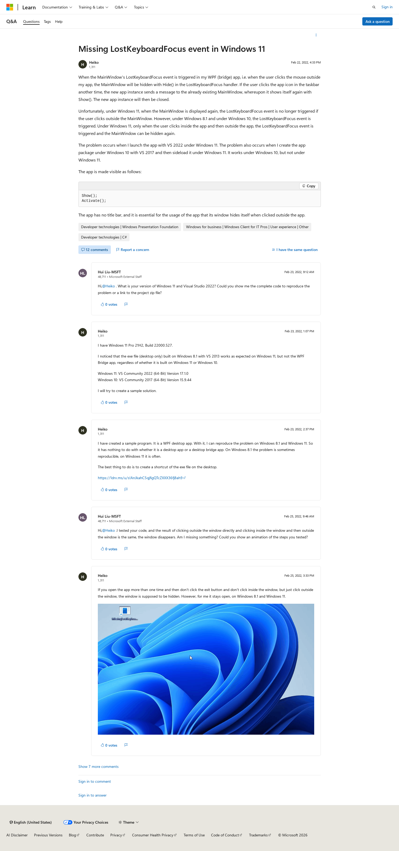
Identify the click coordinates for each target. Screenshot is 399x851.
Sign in (387, 6)
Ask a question (378, 21)
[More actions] (316, 35)
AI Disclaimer (17, 834)
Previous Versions (48, 834)
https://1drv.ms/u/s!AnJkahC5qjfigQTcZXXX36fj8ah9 (140, 477)
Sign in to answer (92, 795)
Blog (72, 834)
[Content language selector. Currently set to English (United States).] (30, 822)
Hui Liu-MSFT (109, 271)
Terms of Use (194, 834)
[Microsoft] (9, 7)
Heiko (94, 62)
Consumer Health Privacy (152, 834)
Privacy (116, 834)
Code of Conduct (225, 834)
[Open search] (374, 7)
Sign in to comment (94, 781)
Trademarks (258, 834)
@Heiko (109, 285)
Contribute (95, 834)
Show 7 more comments (98, 766)
